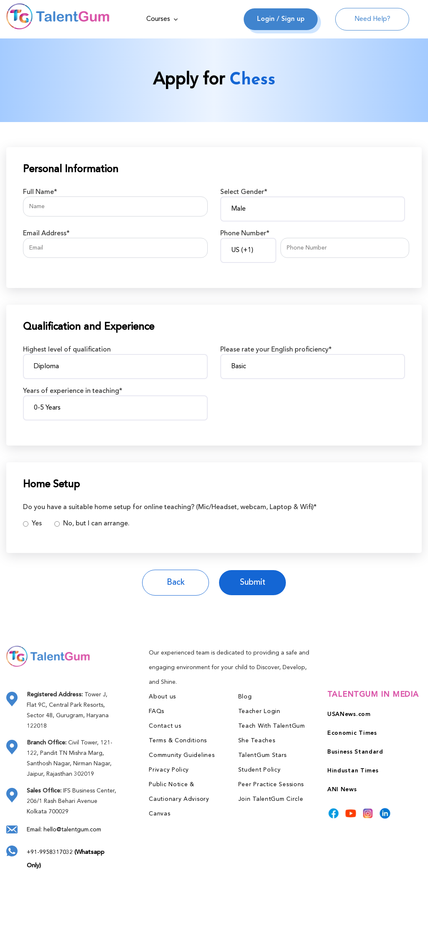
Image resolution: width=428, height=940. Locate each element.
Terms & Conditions (178, 741)
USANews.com (349, 714)
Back (176, 582)
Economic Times (352, 733)
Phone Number (245, 233)
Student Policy (259, 770)
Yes (37, 523)
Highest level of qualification (67, 349)
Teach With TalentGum (271, 726)
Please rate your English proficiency (276, 349)
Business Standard (355, 752)
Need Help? (372, 19)
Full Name (40, 192)
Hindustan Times (353, 771)
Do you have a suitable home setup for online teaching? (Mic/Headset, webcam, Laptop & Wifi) (170, 507)
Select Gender (244, 192)
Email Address (46, 233)
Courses (162, 19)
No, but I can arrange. (96, 523)
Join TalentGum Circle (270, 799)
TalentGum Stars (262, 755)
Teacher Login (259, 711)
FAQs (156, 711)
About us (162, 697)
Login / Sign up (281, 19)
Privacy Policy (169, 770)
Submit (252, 582)
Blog (245, 697)
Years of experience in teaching (72, 391)
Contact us (165, 726)
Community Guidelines (181, 755)
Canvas (159, 814)
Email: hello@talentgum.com (64, 830)
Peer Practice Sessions (271, 784)
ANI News (342, 789)
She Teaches (256, 741)
